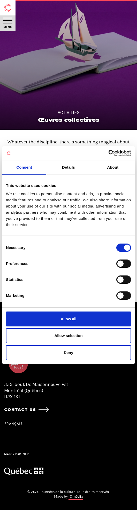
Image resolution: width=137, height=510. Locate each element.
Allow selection (68, 335)
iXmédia (75, 496)
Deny (68, 352)
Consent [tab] (24, 167)
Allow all (69, 319)
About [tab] (112, 167)
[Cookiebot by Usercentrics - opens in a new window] (108, 153)
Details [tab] (68, 167)
